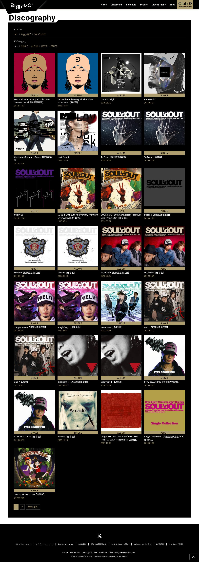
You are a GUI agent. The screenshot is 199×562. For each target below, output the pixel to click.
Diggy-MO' (26, 34)
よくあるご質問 (174, 544)
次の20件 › (33, 507)
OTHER (54, 46)
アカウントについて (46, 544)
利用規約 (83, 544)
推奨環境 (159, 544)
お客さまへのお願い (120, 544)
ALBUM (34, 46)
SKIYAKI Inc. (123, 556)
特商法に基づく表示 (142, 544)
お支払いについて (67, 544)
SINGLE (24, 46)
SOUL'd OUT (39, 34)
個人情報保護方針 (99, 544)
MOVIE (44, 46)
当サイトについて (25, 544)
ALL (16, 34)
